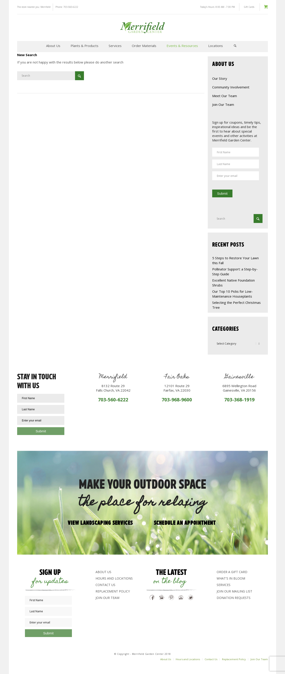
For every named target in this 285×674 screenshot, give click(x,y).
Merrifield (46, 6)
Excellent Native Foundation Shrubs (233, 282)
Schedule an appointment (185, 522)
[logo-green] (142, 27)
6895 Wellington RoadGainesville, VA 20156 (239, 388)
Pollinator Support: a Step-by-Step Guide (235, 271)
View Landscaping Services (100, 522)
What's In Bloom (231, 578)
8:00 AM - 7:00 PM (225, 6)
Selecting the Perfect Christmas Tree (236, 305)
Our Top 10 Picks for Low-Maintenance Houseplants (232, 293)
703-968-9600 (177, 399)
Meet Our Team (224, 96)
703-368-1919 (239, 399)
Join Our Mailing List (234, 591)
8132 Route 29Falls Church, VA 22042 (113, 388)
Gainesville (239, 377)
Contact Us (105, 585)
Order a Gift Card (232, 572)
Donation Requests (233, 598)
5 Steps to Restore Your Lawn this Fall (235, 260)
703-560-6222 (70, 6)
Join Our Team (223, 104)
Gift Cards (249, 6)
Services (223, 585)
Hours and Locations (114, 578)
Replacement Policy (113, 591)
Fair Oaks (177, 377)
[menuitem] (53, 45)
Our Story (219, 78)
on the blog (169, 582)
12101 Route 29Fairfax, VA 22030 (176, 388)
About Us (103, 572)
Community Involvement (230, 87)
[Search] (235, 45)
